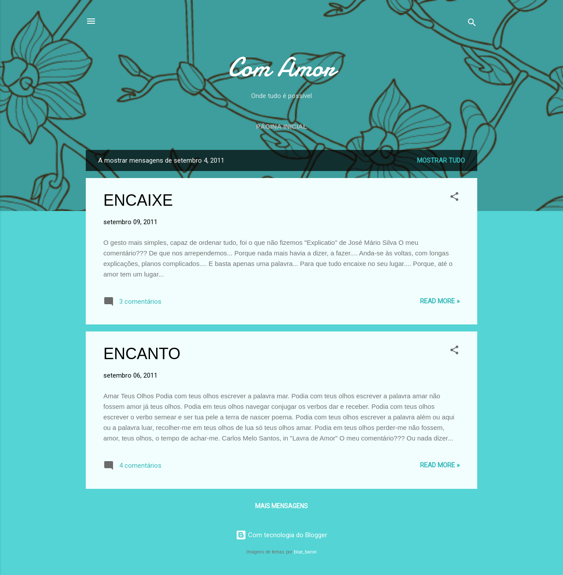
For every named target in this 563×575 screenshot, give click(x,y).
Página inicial (281, 126)
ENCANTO (141, 354)
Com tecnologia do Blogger (281, 535)
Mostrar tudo (441, 160)
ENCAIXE (138, 200)
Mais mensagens (281, 505)
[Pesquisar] (472, 24)
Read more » (440, 301)
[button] (454, 198)
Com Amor (281, 67)
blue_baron (305, 552)
